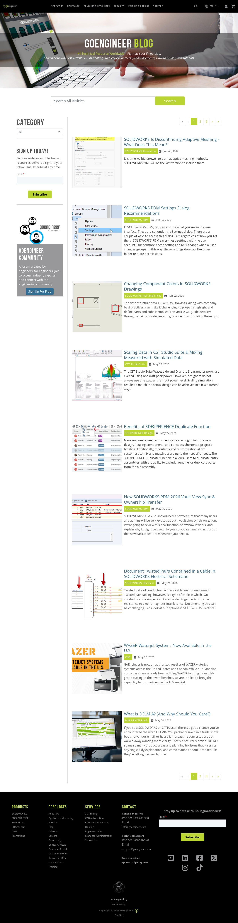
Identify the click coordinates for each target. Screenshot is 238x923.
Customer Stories (58, 853)
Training (53, 866)
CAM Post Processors (96, 822)
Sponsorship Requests (135, 862)
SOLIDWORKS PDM (136, 220)
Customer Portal (58, 849)
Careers (53, 835)
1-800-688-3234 (140, 818)
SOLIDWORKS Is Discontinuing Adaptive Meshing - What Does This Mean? (171, 141)
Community (55, 840)
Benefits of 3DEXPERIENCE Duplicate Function (167, 426)
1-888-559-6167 (140, 840)
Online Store (55, 862)
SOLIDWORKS (19, 813)
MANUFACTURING (136, 720)
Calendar (53, 831)
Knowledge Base (58, 858)
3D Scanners (18, 827)
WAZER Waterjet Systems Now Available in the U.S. (168, 648)
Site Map (119, 915)
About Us (54, 813)
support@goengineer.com (136, 849)
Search (170, 100)
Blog (51, 827)
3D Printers (18, 822)
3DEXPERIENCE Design (139, 433)
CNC (127, 657)
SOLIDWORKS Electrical (139, 583)
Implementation (94, 831)
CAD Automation (94, 818)
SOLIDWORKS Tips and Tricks (143, 295)
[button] (212, 6)
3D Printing (91, 813)
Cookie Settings (119, 903)
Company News (57, 844)
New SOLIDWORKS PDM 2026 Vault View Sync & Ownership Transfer (169, 499)
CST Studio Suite (135, 364)
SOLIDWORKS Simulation (141, 151)
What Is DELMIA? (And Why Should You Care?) (167, 714)
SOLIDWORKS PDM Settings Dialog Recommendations (156, 210)
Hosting (89, 827)
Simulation (91, 840)
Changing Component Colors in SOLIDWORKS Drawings (167, 286)
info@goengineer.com (134, 827)
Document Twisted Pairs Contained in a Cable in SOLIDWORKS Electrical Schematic (169, 573)
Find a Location (131, 858)
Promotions (18, 835)
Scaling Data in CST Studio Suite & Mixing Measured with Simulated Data (163, 354)
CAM (14, 831)
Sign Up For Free (39, 291)
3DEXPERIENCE (20, 818)
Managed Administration (99, 835)
